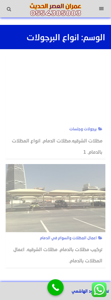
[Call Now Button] (55, 287)
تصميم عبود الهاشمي (90, 290)
